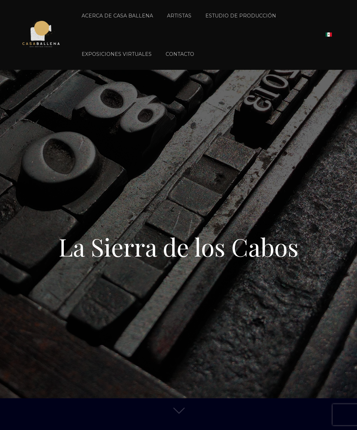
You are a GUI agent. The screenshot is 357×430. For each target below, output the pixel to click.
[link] (240, 34)
